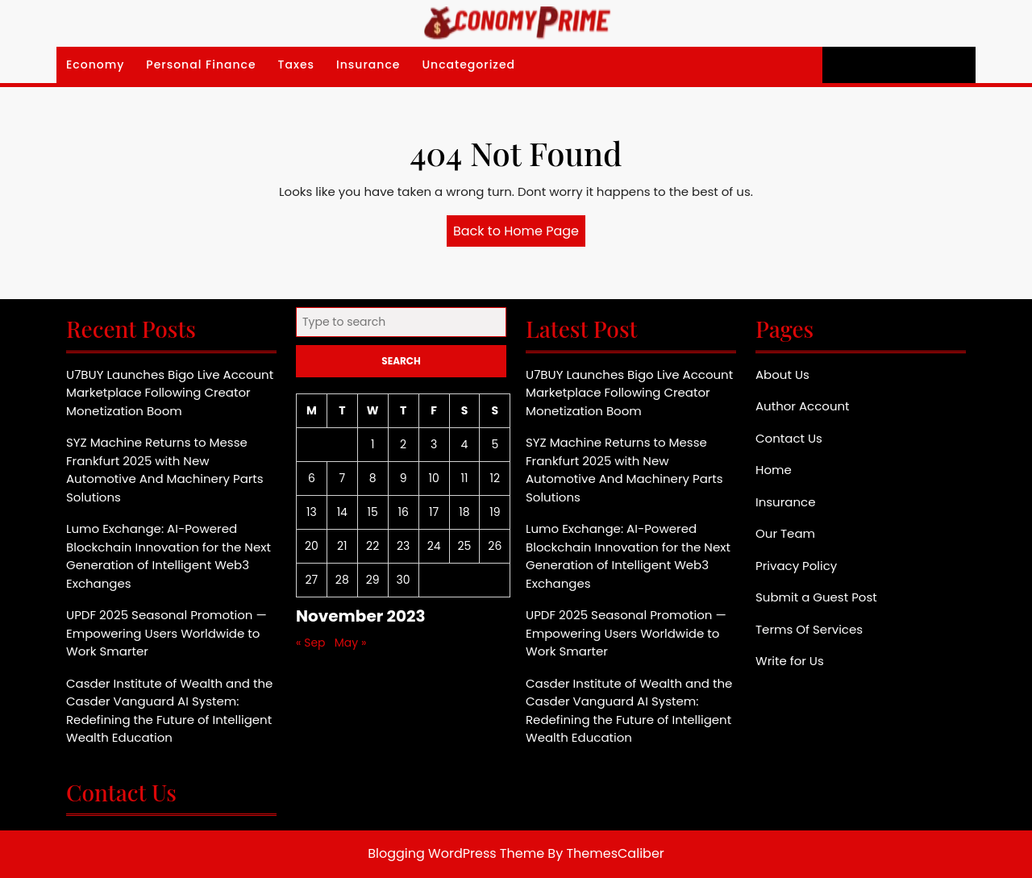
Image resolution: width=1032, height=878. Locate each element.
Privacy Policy (796, 565)
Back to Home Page (519, 234)
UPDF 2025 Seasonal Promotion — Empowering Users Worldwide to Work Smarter (166, 633)
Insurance (368, 64)
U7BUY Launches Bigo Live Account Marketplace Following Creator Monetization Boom (169, 392)
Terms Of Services (809, 629)
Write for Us (789, 660)
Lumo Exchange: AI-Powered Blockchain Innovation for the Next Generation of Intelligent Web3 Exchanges (168, 556)
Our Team (785, 533)
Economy (95, 64)
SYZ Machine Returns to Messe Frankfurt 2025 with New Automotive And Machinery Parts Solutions (165, 470)
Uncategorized (468, 64)
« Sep (311, 643)
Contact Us (788, 438)
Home (773, 469)
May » (351, 643)
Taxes (296, 64)
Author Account (802, 405)
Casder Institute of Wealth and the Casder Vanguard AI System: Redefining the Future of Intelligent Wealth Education (169, 711)
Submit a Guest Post (816, 597)
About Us (782, 374)
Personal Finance (201, 64)
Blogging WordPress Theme (456, 853)
